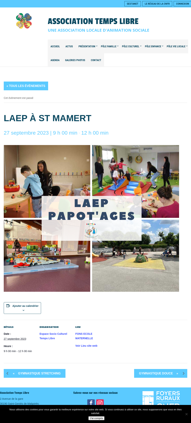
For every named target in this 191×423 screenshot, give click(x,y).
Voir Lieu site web (86, 345)
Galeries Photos (75, 60)
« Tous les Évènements (26, 86)
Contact (96, 60)
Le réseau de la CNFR (157, 3)
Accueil (55, 46)
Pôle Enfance (153, 46)
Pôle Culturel (130, 46)
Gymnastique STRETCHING (35, 373)
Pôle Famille (108, 46)
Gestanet (132, 3)
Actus (69, 46)
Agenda (55, 60)
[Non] (186, 414)
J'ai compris (96, 418)
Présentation (87, 46)
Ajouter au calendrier (25, 305)
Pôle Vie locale (176, 46)
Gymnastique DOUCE (160, 373)
